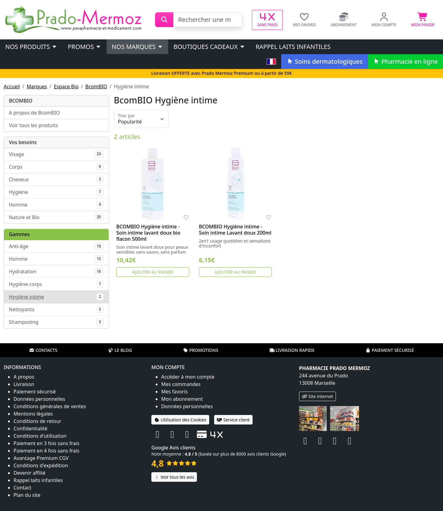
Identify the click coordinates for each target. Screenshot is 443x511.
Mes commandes (181, 384)
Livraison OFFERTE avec (221, 73)
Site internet (317, 396)
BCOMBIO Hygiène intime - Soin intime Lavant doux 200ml (235, 229)
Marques (37, 86)
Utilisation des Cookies (180, 420)
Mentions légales (33, 413)
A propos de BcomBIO (34, 112)
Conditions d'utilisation (40, 436)
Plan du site (27, 495)
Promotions (200, 350)
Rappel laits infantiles (293, 46)
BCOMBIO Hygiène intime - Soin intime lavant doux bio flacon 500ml (148, 232)
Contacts (43, 350)
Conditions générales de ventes (50, 406)
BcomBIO (96, 86)
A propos (24, 376)
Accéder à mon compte (187, 376)
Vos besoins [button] (23, 142)
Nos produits (31, 46)
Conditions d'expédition (41, 465)
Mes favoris (174, 391)
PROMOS (84, 46)
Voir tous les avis (174, 477)
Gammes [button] (19, 234)
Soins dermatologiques (324, 61)
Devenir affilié (30, 472)
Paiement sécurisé (389, 350)
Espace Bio (66, 86)
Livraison (24, 384)
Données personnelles (39, 399)
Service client (233, 420)
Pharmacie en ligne (405, 61)
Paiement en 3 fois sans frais (46, 443)
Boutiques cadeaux (209, 46)
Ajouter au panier (152, 272)
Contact (22, 487)
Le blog (120, 350)
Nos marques (137, 46)
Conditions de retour (37, 421)
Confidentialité (30, 428)
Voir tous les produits (33, 125)
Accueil (12, 86)
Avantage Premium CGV (41, 458)
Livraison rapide (292, 350)
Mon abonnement (182, 399)
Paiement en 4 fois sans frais (46, 450)
